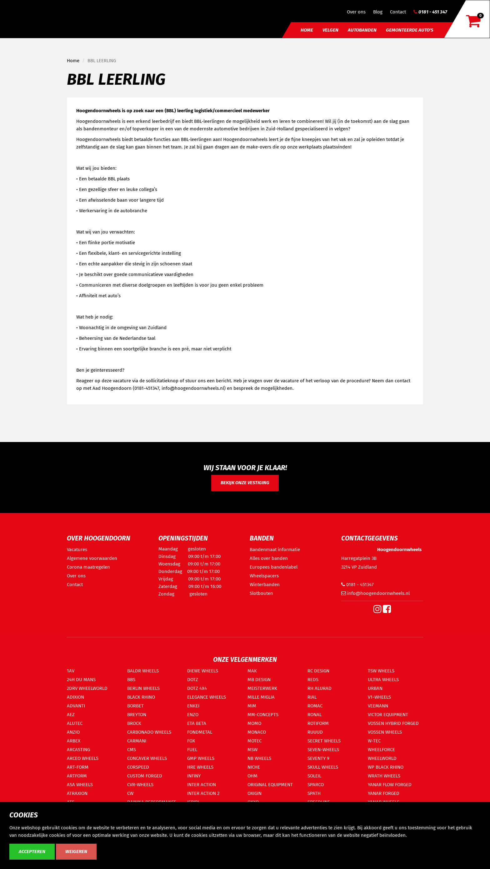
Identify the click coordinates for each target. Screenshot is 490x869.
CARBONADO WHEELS (149, 732)
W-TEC (374, 741)
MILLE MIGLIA (261, 697)
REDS (313, 679)
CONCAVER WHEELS (147, 758)
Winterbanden (265, 584)
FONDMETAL (199, 732)
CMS (131, 749)
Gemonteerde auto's (409, 30)
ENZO (192, 714)
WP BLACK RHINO (385, 767)
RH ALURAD (320, 688)
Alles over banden (269, 558)
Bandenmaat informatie (275, 549)
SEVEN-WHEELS (323, 749)
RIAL (312, 697)
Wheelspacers (264, 576)
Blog (377, 12)
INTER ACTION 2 (203, 793)
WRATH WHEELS (384, 776)
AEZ (71, 714)
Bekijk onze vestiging (245, 482)
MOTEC (255, 741)
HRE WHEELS (200, 767)
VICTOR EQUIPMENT (388, 714)
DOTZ (192, 679)
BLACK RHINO (141, 697)
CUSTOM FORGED (144, 776)
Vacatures (77, 549)
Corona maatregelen (88, 567)
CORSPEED (138, 767)
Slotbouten (261, 593)
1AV (70, 671)
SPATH (314, 793)
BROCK (134, 723)
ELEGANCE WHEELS (206, 697)
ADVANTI (76, 706)
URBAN (375, 688)
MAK (252, 671)
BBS (131, 679)
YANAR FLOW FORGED (390, 784)
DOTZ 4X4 (197, 688)
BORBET (135, 706)
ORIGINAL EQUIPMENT (270, 784)
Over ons (356, 12)
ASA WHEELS (80, 784)
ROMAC (315, 706)
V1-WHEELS (379, 697)
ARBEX (73, 741)
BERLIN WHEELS (143, 688)
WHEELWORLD (382, 758)
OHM (253, 776)
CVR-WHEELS (140, 784)
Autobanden (362, 30)
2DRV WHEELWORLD (87, 688)
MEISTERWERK (262, 688)
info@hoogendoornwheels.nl (375, 593)
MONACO (257, 732)
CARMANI (136, 741)
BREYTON (136, 714)
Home (307, 30)
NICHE (254, 767)
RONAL (315, 714)
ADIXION (75, 697)
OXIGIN (255, 793)
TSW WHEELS (381, 671)
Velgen (330, 30)
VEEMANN (378, 706)
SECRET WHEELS (324, 741)
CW (130, 793)
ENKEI (193, 706)
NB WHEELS (259, 758)
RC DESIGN (318, 671)
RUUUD (315, 732)
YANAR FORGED (383, 793)
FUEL (192, 749)
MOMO (254, 723)
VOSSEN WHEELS (385, 732)
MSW (253, 749)
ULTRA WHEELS (383, 679)
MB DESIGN (259, 679)
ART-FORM (77, 767)
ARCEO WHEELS (82, 758)
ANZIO (73, 732)
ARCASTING (78, 749)
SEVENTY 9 (318, 758)
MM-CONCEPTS (263, 714)
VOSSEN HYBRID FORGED (393, 723)
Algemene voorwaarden (92, 558)
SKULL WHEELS (323, 767)
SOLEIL (314, 776)
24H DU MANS (81, 679)
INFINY (194, 776)
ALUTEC (74, 723)
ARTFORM (77, 776)
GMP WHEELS (200, 758)
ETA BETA (196, 723)
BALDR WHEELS (143, 671)
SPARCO (316, 784)
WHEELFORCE (381, 749)
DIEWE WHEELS (202, 671)
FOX (191, 741)
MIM (252, 706)
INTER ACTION (201, 784)
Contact (398, 12)
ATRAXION (77, 793)
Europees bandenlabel (274, 567)
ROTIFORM (318, 723)
